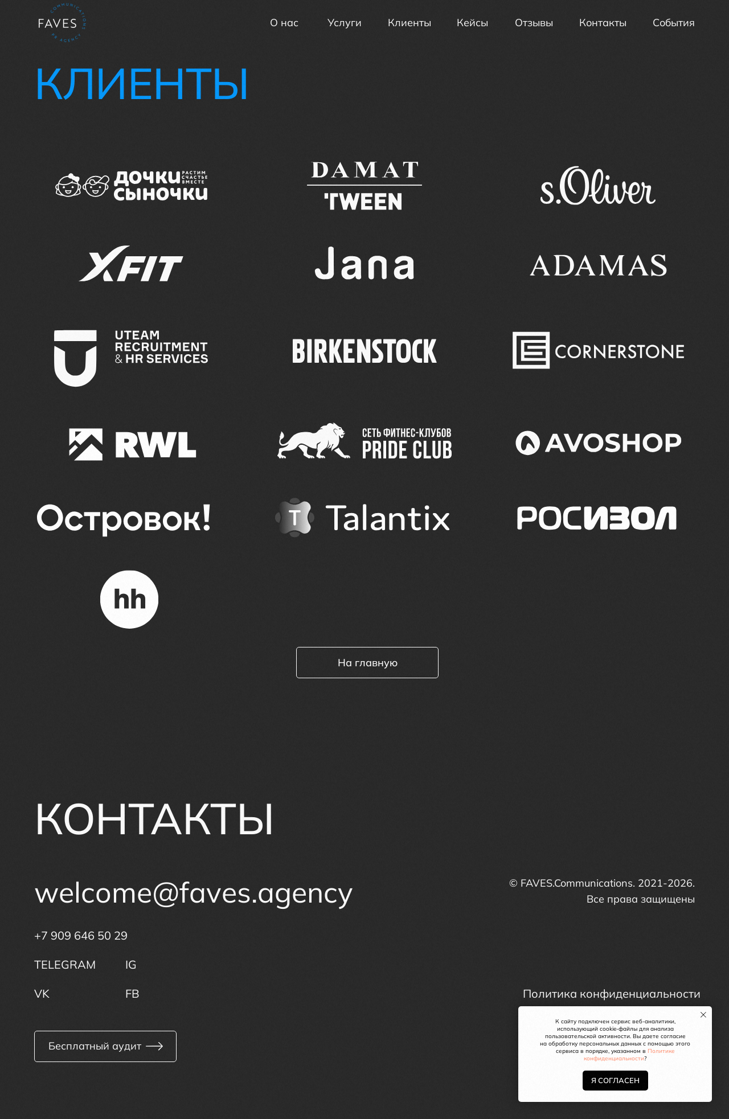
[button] (105, 1046)
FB (132, 993)
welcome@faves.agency (193, 892)
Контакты (602, 22)
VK (42, 993)
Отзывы (534, 22)
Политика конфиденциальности (612, 993)
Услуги (344, 22)
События (674, 22)
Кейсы (472, 22)
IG (131, 964)
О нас (284, 22)
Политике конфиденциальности (629, 1054)
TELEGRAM (65, 964)
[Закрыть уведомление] (703, 1014)
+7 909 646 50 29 (81, 935)
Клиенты (409, 22)
